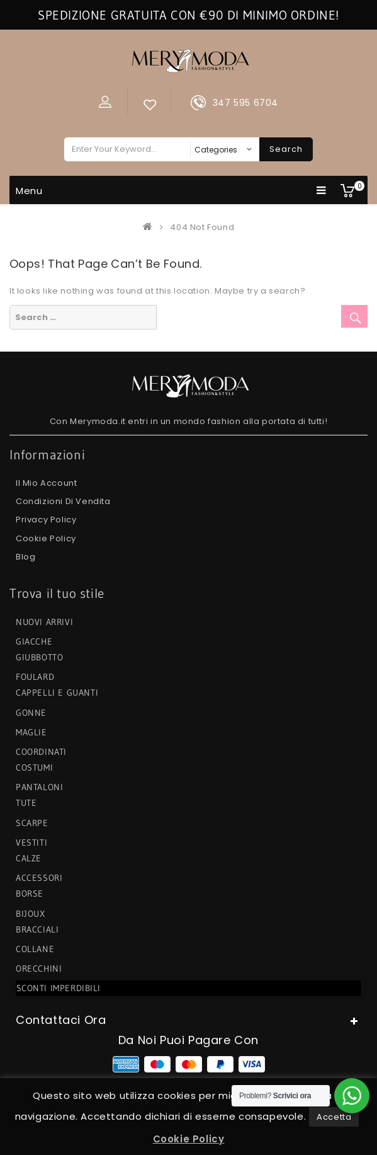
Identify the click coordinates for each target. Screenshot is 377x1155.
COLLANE (35, 949)
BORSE (29, 893)
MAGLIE (31, 732)
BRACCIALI (37, 929)
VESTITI (31, 842)
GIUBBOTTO (39, 657)
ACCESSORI (39, 877)
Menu (171, 190)
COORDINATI (41, 751)
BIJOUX (30, 913)
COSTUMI (34, 767)
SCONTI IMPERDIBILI (59, 988)
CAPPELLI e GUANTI (57, 692)
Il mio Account (46, 483)
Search (286, 149)
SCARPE (32, 823)
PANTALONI (39, 787)
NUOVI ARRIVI (44, 622)
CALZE (29, 858)
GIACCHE (34, 641)
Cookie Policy (46, 538)
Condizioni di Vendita (63, 501)
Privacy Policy (46, 520)
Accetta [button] (334, 1117)
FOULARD (35, 676)
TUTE (26, 802)
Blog (25, 557)
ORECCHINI (39, 968)
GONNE (31, 712)
